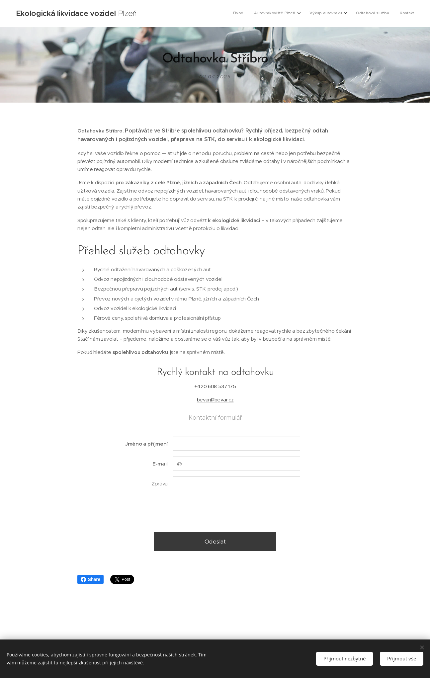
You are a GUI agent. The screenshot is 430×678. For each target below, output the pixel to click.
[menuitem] (367, 13)
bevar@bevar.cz (215, 400)
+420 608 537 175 (215, 386)
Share (90, 579)
